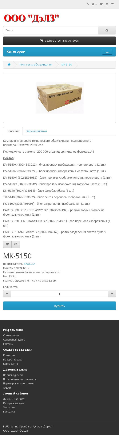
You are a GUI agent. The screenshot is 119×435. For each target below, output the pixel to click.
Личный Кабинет (13, 399)
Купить (59, 306)
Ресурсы (8, 344)
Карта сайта (10, 364)
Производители (13, 375)
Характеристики (37, 131)
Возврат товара (13, 359)
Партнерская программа (18, 383)
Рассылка (9, 411)
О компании (11, 335)
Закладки (9, 407)
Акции (7, 387)
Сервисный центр (14, 339)
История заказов (13, 403)
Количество (10, 287)
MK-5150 (67, 64)
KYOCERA (29, 264)
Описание (13, 131)
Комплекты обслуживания (36, 64)
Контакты (9, 355)
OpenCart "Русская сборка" (36, 426)
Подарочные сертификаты (19, 379)
